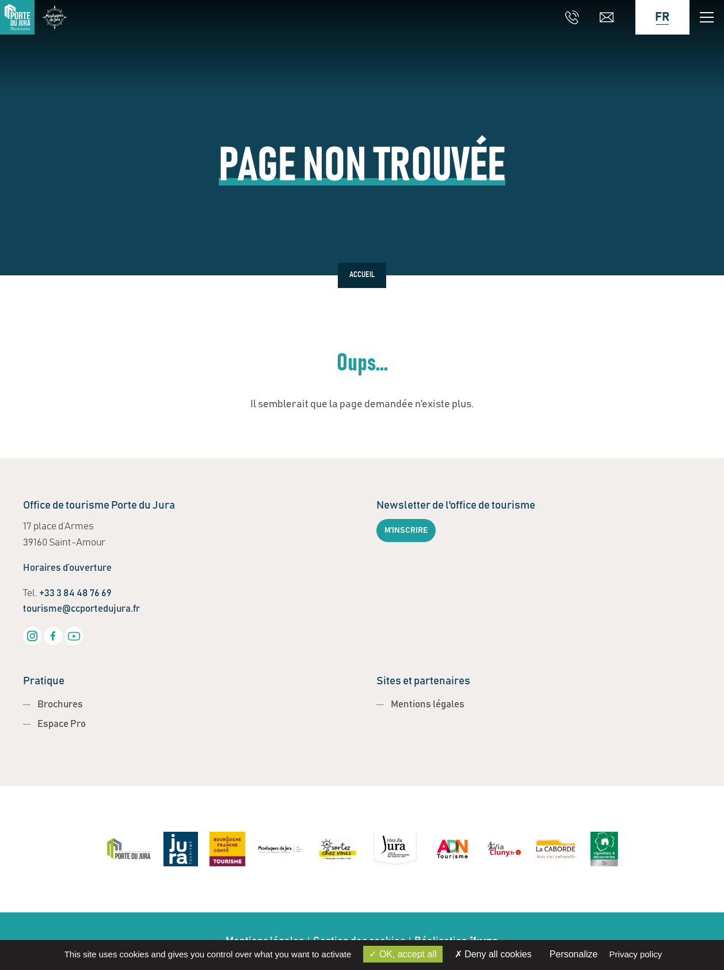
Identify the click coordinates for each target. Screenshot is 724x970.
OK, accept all (402, 954)
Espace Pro (61, 724)
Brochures (60, 705)
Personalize (574, 954)
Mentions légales (427, 705)
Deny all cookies (493, 954)
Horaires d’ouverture (67, 568)
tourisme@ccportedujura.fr (81, 609)
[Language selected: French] (656, 17)
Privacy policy (635, 954)
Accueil (362, 275)
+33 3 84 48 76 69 (75, 593)
